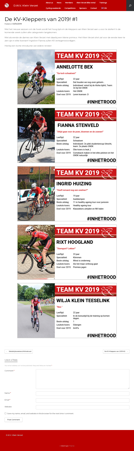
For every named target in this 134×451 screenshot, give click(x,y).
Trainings (103, 3)
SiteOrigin (65, 446)
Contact (93, 8)
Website (8, 407)
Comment (9, 371)
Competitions (70, 8)
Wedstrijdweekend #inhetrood (18, 351)
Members (69, 3)
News (59, 3)
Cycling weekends (53, 8)
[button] (130, 5)
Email (7, 400)
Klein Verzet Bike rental (86, 3)
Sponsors (82, 8)
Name (8, 393)
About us (49, 3)
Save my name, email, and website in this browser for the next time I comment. (40, 413)
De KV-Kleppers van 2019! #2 (116, 351)
